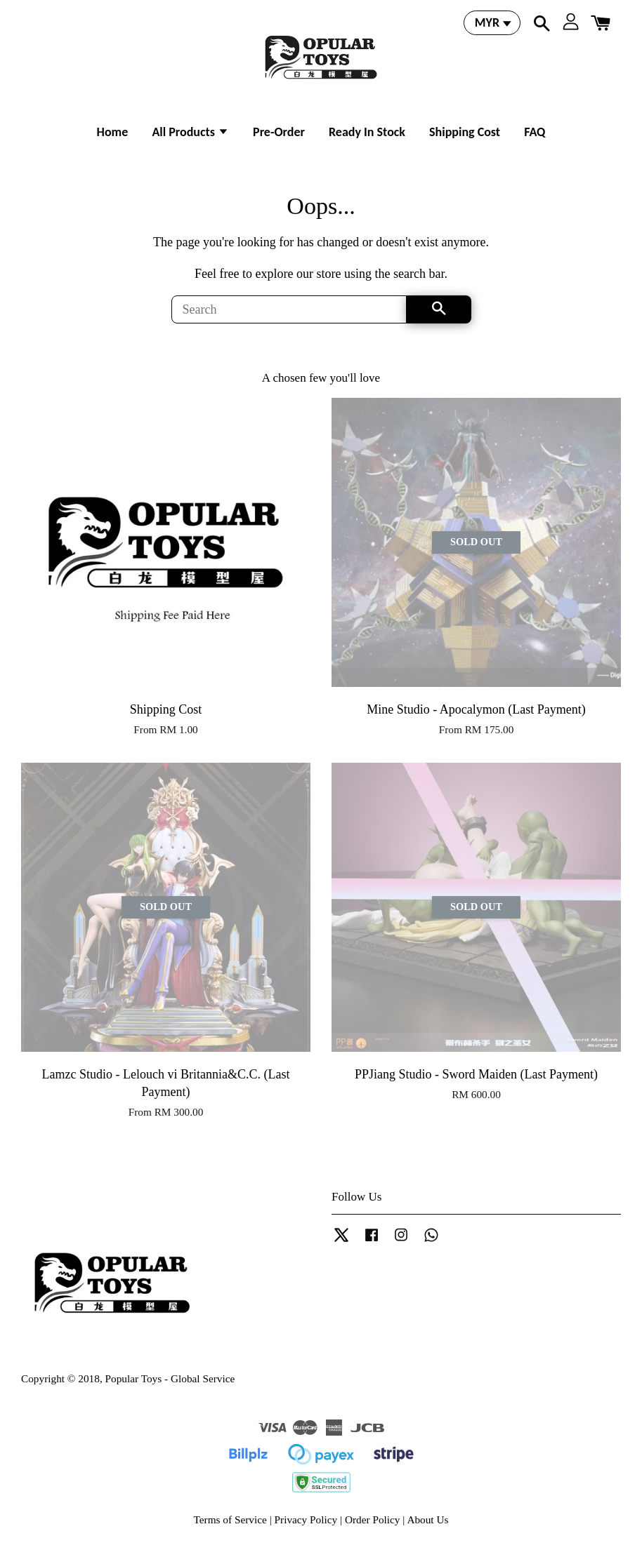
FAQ (534, 132)
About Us (427, 1519)
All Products (190, 132)
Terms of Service (230, 1519)
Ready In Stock (367, 132)
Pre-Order (279, 132)
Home (113, 132)
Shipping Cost (464, 132)
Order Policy (372, 1519)
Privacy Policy (306, 1519)
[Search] (289, 309)
